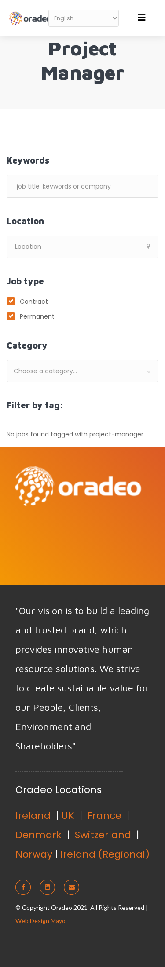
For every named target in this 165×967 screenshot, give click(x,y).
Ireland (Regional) (105, 854)
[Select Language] (83, 18)
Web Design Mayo (40, 920)
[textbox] (82, 371)
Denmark (38, 835)
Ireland (33, 815)
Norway (33, 854)
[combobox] (82, 371)
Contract (34, 301)
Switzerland (103, 835)
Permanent (37, 316)
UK (67, 815)
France (104, 815)
